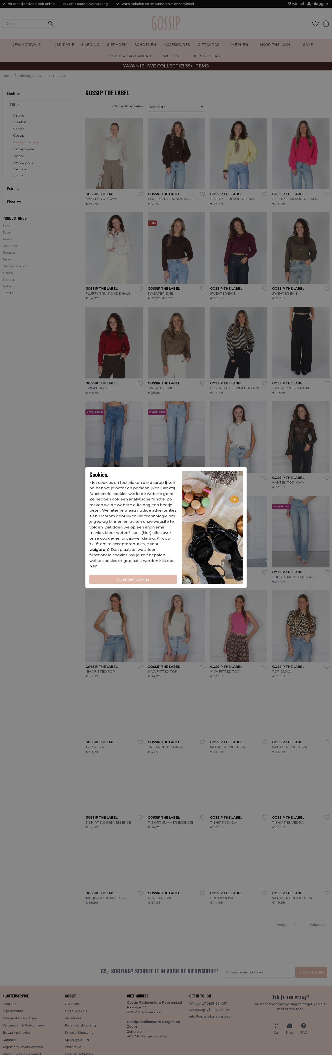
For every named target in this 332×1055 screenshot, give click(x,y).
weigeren (98, 549)
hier (93, 566)
